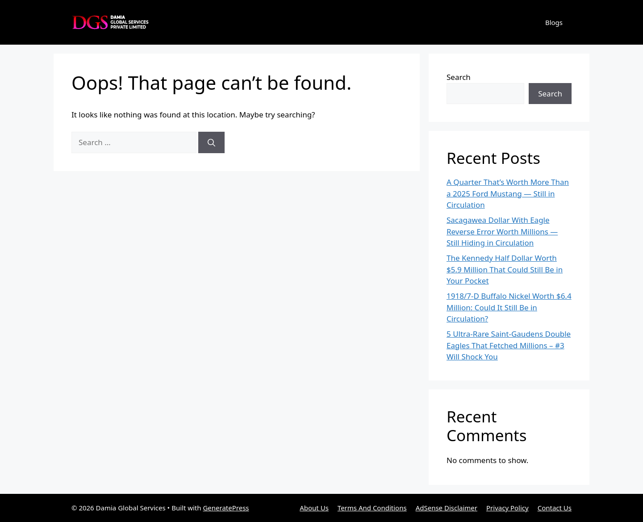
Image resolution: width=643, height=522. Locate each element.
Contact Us (555, 507)
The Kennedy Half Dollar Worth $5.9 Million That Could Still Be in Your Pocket (505, 269)
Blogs (554, 22)
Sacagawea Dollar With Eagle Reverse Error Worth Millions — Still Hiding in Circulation (502, 231)
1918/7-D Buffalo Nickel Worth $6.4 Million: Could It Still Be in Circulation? (509, 307)
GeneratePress (226, 507)
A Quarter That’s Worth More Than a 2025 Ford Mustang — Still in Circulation (508, 193)
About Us (314, 507)
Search (459, 77)
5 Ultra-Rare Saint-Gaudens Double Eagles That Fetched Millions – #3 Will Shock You (509, 345)
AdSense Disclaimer (446, 507)
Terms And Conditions (372, 507)
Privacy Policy (507, 507)
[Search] (211, 142)
